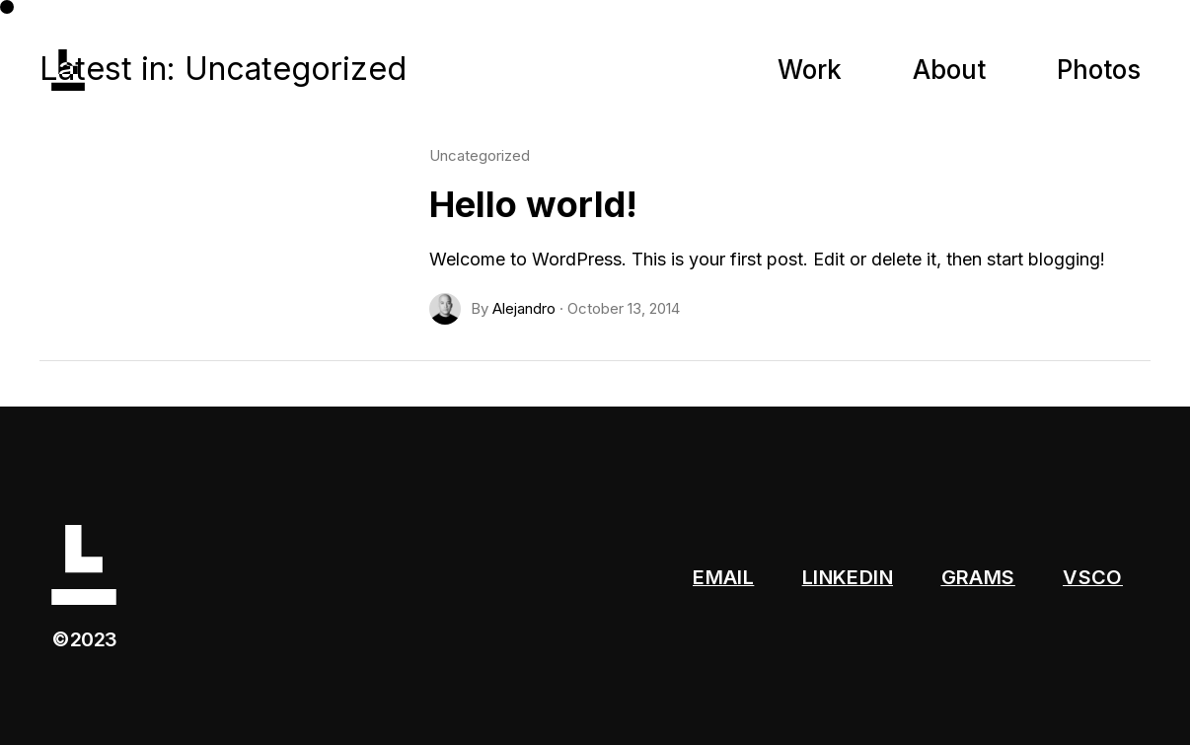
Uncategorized (479, 155)
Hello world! (533, 204)
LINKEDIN (847, 577)
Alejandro (524, 308)
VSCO (1093, 577)
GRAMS (978, 577)
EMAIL (723, 577)
